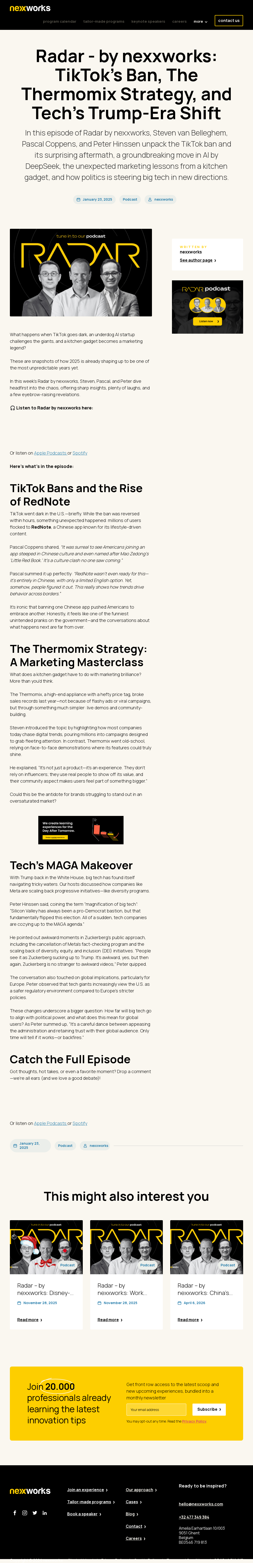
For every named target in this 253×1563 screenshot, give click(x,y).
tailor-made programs (104, 21)
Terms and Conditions (186, 1560)
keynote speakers (148, 21)
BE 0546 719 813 (228, 1560)
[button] (201, 19)
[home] (30, 8)
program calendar (59, 21)
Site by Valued (80, 1560)
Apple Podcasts (50, 453)
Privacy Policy (113, 1560)
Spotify (80, 453)
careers (179, 21)
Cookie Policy (146, 1560)
